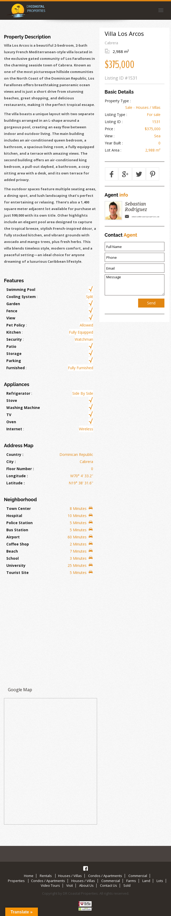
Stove (11, 400)
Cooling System (21, 296)
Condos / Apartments (105, 875)
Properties (16, 880)
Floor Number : (20, 468)
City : (11, 461)
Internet (14, 428)
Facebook (85, 868)
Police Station (19, 522)
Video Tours (50, 885)
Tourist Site (17, 572)
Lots (160, 880)
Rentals (46, 875)
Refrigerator (18, 393)
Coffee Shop (17, 544)
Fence (11, 310)
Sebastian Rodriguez (136, 206)
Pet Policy (15, 325)
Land (146, 880)
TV (8, 414)
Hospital (14, 515)
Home (28, 875)
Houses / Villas (70, 875)
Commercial (137, 875)
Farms (131, 880)
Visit (69, 885)
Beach (12, 551)
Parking (13, 360)
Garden (13, 303)
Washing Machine (23, 407)
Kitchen (13, 332)
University (16, 565)
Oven (11, 421)
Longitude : (17, 475)
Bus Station (17, 529)
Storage (14, 353)
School (12, 558)
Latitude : (15, 482)
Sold (126, 885)
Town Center (18, 508)
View (10, 317)
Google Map (20, 690)
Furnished (15, 367)
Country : (14, 454)
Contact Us (108, 885)
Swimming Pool (20, 289)
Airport (13, 536)
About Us (86, 885)
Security (14, 339)
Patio (11, 346)
